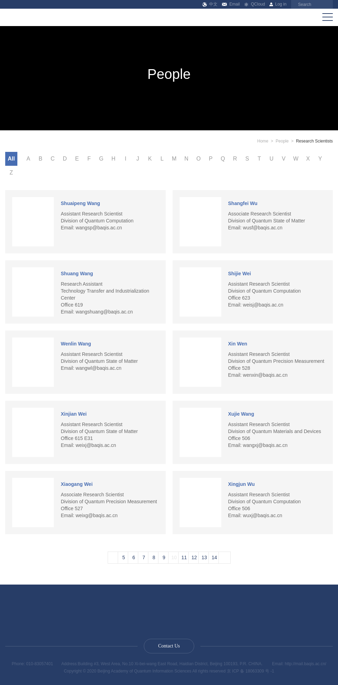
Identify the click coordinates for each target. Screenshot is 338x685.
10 (174, 557)
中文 (210, 4)
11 (184, 557)
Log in (277, 4)
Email (231, 4)
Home (263, 141)
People (282, 141)
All (11, 159)
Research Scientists (314, 141)
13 (204, 557)
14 (214, 557)
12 (194, 557)
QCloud (254, 4)
